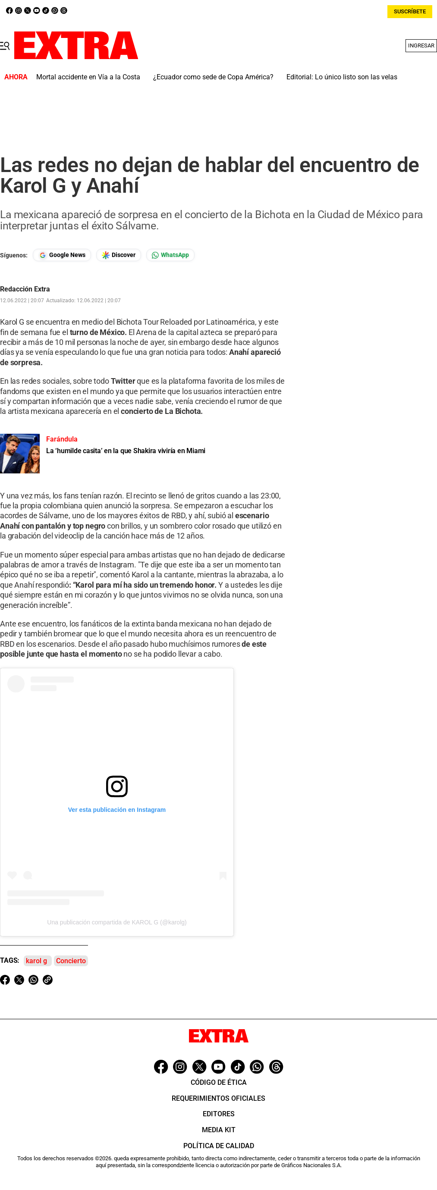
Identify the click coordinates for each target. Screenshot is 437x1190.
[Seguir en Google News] (62, 255)
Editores (219, 1114)
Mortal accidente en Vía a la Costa (88, 77)
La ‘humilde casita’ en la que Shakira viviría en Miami (125, 451)
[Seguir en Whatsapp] (170, 255)
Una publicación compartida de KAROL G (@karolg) (116, 922)
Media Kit (219, 1130)
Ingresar (421, 45)
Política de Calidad (218, 1146)
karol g (36, 961)
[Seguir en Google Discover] (118, 255)
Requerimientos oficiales (218, 1098)
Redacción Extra (25, 289)
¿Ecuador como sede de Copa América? (213, 77)
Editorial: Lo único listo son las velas (341, 77)
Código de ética (219, 1082)
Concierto (71, 961)
